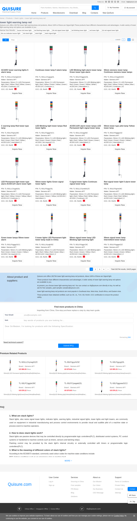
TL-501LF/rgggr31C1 (46, 133)
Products (44, 13)
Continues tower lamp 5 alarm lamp (51, 70)
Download (73, 13)
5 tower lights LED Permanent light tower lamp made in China (50, 239)
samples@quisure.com (71, 288)
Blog (84, 13)
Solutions (74, 496)
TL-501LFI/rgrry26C (12, 133)
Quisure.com (19, 484)
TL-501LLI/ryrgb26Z (46, 244)
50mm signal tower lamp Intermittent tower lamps (115, 239)
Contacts (94, 13)
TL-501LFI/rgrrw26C (115, 189)
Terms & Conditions (122, 481)
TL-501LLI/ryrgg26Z (80, 133)
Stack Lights (19, 18)
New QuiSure (108, 13)
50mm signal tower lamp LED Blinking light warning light (82, 239)
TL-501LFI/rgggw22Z (115, 244)
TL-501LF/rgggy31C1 (12, 244)
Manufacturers (59, 13)
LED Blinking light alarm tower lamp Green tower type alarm (85, 71)
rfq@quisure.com (131, 2)
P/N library (74, 489)
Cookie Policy (119, 516)
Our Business (98, 489)
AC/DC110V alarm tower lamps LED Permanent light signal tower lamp (85, 127)
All (5, 40)
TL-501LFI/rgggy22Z (115, 133)
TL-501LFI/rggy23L (46, 189)
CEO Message (98, 493)
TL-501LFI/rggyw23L (80, 77)
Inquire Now (17, 93)
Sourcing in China (77, 481)
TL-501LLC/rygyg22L (46, 77)
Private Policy (120, 485)
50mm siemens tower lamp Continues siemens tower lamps (118, 71)
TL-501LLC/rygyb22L (12, 189)
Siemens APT (11, 80)
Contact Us (119, 489)
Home (33, 13)
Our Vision (96, 485)
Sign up (51, 485)
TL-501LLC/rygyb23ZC (116, 77)
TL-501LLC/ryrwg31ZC (13, 77)
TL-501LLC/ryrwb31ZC (81, 189)
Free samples (76, 485)
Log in (51, 481)
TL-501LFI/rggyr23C (80, 244)
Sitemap (118, 493)
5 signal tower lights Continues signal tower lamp (83, 183)
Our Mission (97, 481)
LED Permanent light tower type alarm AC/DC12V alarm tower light (16, 183)
